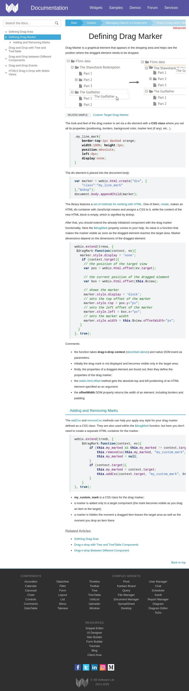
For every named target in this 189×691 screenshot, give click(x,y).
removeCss (94, 420)
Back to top (178, 562)
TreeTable (94, 595)
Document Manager (126, 599)
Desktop (126, 608)
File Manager (126, 595)
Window (94, 608)
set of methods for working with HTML (117, 204)
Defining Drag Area (21, 31)
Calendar (31, 586)
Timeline (94, 581)
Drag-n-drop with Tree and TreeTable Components (106, 544)
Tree (94, 590)
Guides (91, 22)
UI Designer (94, 632)
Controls (30, 599)
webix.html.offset (90, 381)
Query (126, 590)
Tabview (62, 608)
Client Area (95, 655)
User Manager (158, 581)
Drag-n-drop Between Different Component (101, 550)
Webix (82, 683)
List (62, 599)
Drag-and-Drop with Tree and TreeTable (27, 49)
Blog (94, 650)
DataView (63, 581)
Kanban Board (126, 586)
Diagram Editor (158, 608)
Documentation (49, 8)
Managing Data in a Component (126, 22)
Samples (116, 8)
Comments (31, 603)
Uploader (94, 603)
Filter (62, 586)
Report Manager (158, 599)
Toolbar (94, 586)
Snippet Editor (95, 628)
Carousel (31, 590)
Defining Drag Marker (22, 37)
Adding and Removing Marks (31, 42)
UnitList (94, 599)
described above (137, 352)
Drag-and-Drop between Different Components (30, 58)
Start (74, 22)
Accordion (30, 581)
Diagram (158, 603)
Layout (62, 595)
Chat (158, 586)
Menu (62, 603)
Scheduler (158, 590)
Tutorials (94, 646)
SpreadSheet (126, 603)
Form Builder (94, 641)
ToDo (158, 612)
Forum (152, 8)
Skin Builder (94, 637)
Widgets (96, 8)
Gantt (158, 595)
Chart (30, 595)
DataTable (30, 608)
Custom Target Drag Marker (97, 114)
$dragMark (100, 228)
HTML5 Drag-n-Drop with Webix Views (29, 72)
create (165, 204)
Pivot (126, 581)
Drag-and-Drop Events (23, 65)
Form (62, 590)
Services (171, 8)
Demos (135, 8)
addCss (76, 420)
